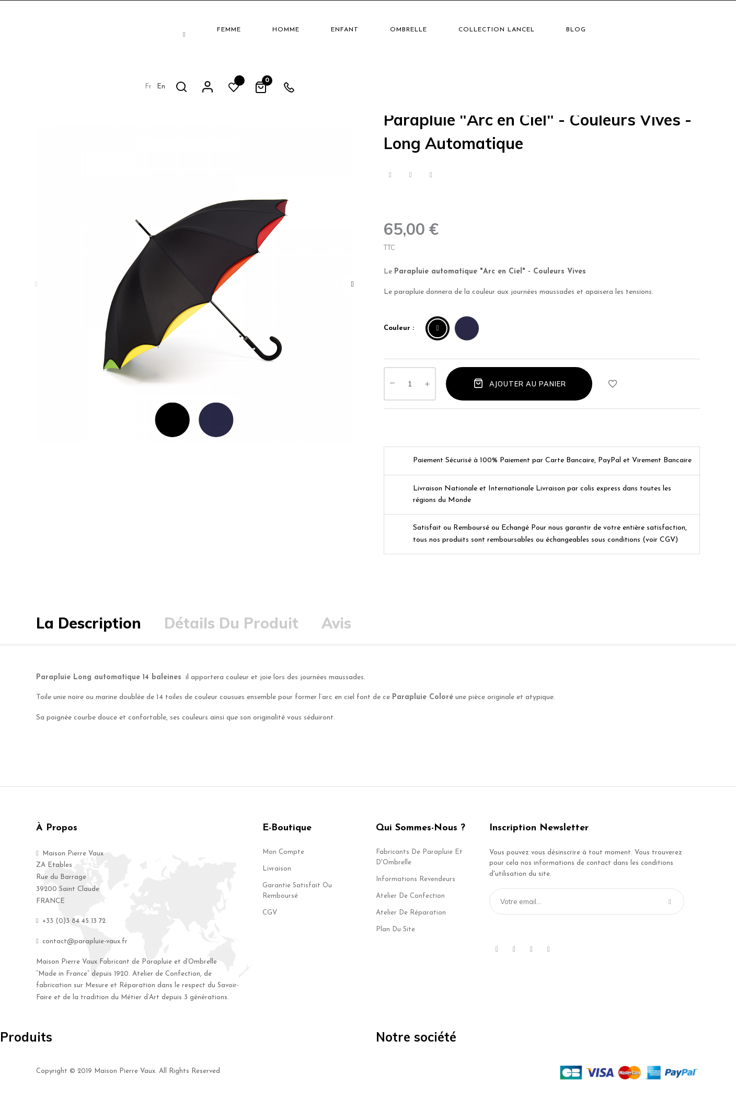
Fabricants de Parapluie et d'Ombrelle (419, 873)
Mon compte (283, 868)
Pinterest (431, 191)
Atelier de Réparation (411, 928)
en (584, 29)
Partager (390, 191)
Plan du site (395, 945)
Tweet (410, 191)
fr (571, 29)
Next (352, 300)
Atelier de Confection (410, 912)
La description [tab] (88, 640)
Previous (36, 300)
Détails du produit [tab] (231, 640)
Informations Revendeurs (415, 895)
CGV (269, 928)
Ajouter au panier (519, 399)
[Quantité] (409, 400)
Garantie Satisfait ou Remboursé (297, 907)
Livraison (276, 885)
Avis (336, 640)
